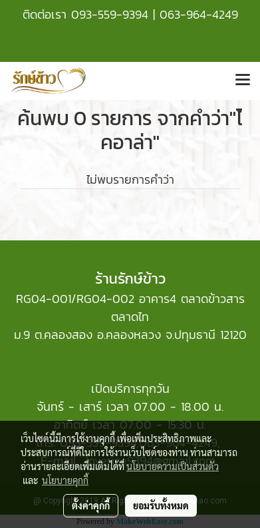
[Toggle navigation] (242, 80)
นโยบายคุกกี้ (65, 480)
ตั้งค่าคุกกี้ (91, 505)
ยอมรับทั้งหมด (161, 505)
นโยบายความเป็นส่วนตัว (172, 466)
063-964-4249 (199, 14)
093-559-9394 (109, 14)
